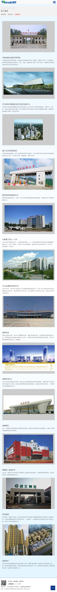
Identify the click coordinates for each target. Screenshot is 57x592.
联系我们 (21, 581)
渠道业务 (10, 14)
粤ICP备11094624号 (26, 586)
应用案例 (17, 14)
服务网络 (3, 14)
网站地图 (16, 581)
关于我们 (10, 581)
